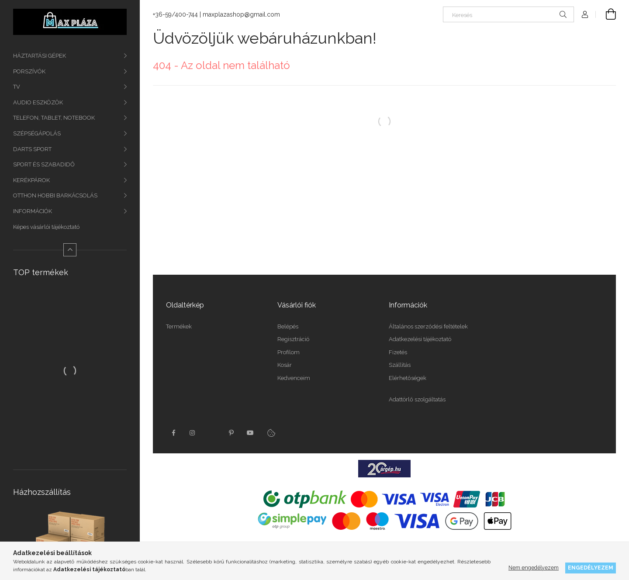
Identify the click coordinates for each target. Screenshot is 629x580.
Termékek (179, 326)
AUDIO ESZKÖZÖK (38, 102)
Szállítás (400, 365)
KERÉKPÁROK (31, 180)
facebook (173, 432)
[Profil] (585, 14)
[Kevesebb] (69, 249)
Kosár (284, 365)
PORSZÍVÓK (29, 71)
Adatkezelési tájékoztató (420, 339)
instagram (192, 432)
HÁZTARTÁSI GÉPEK (39, 55)
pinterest (231, 432)
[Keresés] (508, 14)
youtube (250, 432)
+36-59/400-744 (175, 14)
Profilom (288, 352)
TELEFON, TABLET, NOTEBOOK (54, 117)
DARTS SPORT (32, 149)
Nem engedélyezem (533, 567)
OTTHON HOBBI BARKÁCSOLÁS (55, 195)
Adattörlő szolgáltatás (417, 399)
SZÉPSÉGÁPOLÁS (37, 133)
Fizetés (398, 352)
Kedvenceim (293, 378)
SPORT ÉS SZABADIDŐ (44, 164)
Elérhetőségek (407, 378)
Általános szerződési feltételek (428, 326)
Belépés (287, 326)
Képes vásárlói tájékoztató (46, 227)
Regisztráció (293, 339)
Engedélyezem (590, 567)
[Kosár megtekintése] (606, 14)
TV (16, 86)
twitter (211, 432)
